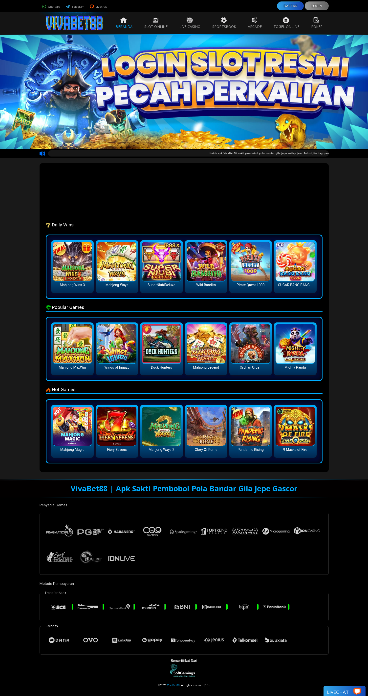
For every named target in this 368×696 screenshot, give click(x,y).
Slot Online (156, 23)
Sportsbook (224, 23)
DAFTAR (290, 5)
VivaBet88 (173, 685)
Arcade (255, 23)
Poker (317, 23)
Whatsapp (51, 6)
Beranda (124, 23)
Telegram (75, 6)
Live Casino (189, 23)
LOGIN (316, 5)
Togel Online (286, 23)
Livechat (98, 6)
